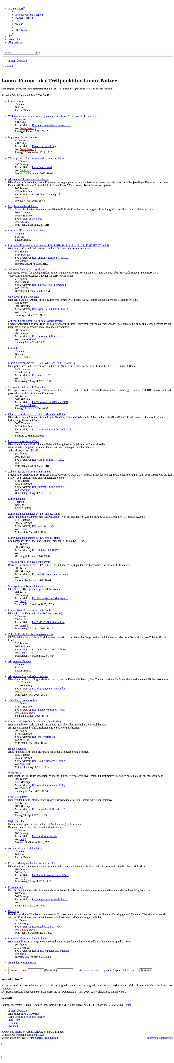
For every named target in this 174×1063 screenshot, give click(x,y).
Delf (22, 601)
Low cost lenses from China (23, 441)
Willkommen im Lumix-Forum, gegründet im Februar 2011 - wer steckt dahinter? (52, 116)
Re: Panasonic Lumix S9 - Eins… (50, 257)
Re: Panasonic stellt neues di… (49, 336)
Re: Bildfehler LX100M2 (46, 550)
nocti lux (24, 739)
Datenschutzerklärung (44, 146)
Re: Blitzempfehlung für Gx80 (48, 486)
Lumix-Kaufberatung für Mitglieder (27, 938)
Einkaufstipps (15, 887)
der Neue (37, 218)
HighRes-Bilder (16, 821)
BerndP (24, 260)
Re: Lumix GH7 (41, 375)
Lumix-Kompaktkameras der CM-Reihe (30, 610)
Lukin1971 (26, 652)
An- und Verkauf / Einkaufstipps (26, 848)
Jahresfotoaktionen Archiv (22, 700)
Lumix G (13, 348)
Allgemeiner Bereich (19, 661)
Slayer (23, 287)
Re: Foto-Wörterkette (43, 736)
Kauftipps (13, 911)
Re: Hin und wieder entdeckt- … (49, 899)
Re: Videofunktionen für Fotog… (50, 785)
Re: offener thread (42, 167)
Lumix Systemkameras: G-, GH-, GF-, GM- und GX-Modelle (41, 362)
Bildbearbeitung (17, 748)
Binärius (24, 170)
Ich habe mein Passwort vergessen (92, 970)
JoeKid (23, 221)
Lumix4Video (27, 339)
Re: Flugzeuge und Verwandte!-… (50, 688)
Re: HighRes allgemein (44, 836)
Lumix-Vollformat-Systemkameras (27, 230)
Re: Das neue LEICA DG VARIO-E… (53, 429)
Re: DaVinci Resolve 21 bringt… (50, 760)
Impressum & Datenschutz (22, 137)
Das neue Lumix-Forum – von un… (51, 125)
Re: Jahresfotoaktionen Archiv (48, 709)
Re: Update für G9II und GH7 (48, 809)
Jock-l (23, 197)
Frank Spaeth (27, 128)
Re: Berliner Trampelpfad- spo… (50, 194)
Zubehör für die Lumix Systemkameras (29, 471)
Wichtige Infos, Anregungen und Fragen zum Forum (36, 158)
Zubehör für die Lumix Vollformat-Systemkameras (36, 320)
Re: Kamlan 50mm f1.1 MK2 (48, 459)
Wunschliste (14, 772)
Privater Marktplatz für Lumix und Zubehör (32, 863)
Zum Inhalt (7, 66)
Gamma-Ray (27, 712)
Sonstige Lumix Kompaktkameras (26, 586)
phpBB (19, 1031)
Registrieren (29, 962)
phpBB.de (38, 1034)
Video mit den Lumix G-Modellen (26, 387)
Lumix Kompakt (17, 498)
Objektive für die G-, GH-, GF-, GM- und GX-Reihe (36, 414)
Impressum (152, 1037)
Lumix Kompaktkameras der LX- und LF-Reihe (34, 537)
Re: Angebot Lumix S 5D (46, 926)
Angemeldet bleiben (125, 970)
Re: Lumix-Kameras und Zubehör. (50, 950)
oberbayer (25, 691)
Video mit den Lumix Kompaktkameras (29, 561)
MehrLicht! (26, 763)
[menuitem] (29, 14)
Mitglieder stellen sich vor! (23, 206)
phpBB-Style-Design (46, 1037)
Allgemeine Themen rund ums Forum (28, 179)
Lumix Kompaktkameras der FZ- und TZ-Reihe (34, 513)
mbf (22, 839)
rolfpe (23, 577)
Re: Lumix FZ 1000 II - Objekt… (50, 649)
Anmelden (14, 962)
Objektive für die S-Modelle (23, 296)
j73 (21, 378)
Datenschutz (166, 1037)
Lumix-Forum (16, 101)
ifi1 (21, 462)
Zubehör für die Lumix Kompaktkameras (30, 634)
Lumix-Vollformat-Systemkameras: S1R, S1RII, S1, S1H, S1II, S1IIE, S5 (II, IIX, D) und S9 (58, 245)
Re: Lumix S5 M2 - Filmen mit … (50, 284)
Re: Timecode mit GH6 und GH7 (50, 402)
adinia (23, 953)
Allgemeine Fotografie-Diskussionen (28, 676)
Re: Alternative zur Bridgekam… (50, 598)
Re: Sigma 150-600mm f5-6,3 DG (50, 308)
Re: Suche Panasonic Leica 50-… (50, 875)
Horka (23, 312)
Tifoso (127, 1004)
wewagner (25, 489)
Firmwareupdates (17, 796)
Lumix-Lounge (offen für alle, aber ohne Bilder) (34, 721)
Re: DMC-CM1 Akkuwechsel (48, 622)
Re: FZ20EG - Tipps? (43, 525)
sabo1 (23, 625)
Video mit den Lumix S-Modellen (26, 269)
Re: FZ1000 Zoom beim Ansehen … (52, 574)
